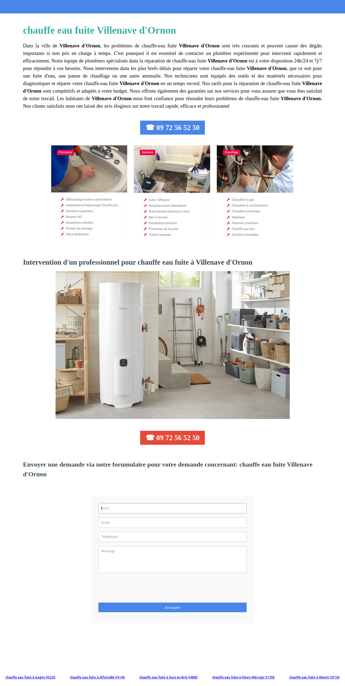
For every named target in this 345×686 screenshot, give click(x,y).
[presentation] (139, 589)
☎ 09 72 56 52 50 (173, 128)
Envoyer (172, 607)
